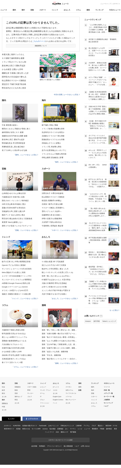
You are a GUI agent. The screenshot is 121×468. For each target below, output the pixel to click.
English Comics (58, 400)
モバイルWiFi (36, 429)
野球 (28, 390)
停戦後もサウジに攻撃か (51, 143)
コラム (78, 10)
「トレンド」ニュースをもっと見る (24, 298)
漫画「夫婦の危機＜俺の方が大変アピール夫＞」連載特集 (60, 334)
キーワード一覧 (109, 396)
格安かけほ (26, 429)
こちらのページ (38, 41)
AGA (57, 432)
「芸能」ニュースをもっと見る (26, 230)
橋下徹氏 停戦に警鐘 (50, 125)
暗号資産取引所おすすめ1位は (14, 334)
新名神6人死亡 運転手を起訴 (13, 139)
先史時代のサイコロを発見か (53, 132)
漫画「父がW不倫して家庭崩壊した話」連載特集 (60, 344)
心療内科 (79, 425)
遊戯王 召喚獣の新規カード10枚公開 (16, 294)
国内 (14, 10)
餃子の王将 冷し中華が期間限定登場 (16, 262)
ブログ (93, 425)
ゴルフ (29, 396)
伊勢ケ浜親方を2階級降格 (52, 219)
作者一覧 (107, 390)
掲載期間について (41, 46)
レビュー (43, 387)
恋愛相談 (60, 429)
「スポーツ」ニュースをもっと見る (64, 230)
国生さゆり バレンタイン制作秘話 (15, 201)
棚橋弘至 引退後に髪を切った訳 (15, 73)
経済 (3, 390)
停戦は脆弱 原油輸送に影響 (52, 157)
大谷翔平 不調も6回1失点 (52, 222)
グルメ (42, 400)
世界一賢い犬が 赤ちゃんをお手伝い (56, 276)
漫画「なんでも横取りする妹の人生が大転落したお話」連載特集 (60, 341)
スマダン (69, 387)
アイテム (86, 425)
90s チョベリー (71, 400)
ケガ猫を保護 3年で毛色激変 (53, 262)
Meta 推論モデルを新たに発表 (13, 272)
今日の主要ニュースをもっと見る (67, 94)
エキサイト (116, 4)
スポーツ (42, 10)
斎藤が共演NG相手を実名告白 (13, 208)
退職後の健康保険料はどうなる (14, 341)
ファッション (44, 403)
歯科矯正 (109, 429)
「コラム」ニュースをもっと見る (25, 367)
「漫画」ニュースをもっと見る (66, 363)
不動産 (102, 429)
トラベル (69, 396)
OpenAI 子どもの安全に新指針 (14, 265)
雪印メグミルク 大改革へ (52, 211)
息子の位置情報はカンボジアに (54, 150)
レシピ (80, 429)
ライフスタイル (71, 393)
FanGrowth (42, 425)
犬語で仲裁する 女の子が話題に (54, 294)
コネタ (55, 390)
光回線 (18, 429)
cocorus (45, 429)
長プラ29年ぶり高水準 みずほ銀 (14, 150)
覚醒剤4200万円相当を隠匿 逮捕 (14, 136)
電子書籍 (73, 432)
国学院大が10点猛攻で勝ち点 (14, 77)
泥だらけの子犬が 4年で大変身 (54, 265)
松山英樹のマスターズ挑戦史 (14, 81)
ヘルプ (106, 406)
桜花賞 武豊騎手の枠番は (52, 201)
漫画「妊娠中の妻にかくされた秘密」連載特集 (60, 348)
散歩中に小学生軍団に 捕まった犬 (55, 269)
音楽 (16, 393)
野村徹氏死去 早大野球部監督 (13, 143)
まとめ (4, 396)
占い (66, 429)
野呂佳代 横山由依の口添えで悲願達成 (17, 219)
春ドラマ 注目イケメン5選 (12, 362)
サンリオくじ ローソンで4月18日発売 (17, 269)
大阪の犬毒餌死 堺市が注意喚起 (54, 283)
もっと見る (114, 310)
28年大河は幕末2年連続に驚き (14, 204)
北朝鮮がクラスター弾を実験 (53, 136)
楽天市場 (97, 321)
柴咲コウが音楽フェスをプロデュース (17, 226)
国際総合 (5, 403)
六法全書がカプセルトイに (12, 344)
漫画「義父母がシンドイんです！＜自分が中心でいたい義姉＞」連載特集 (60, 359)
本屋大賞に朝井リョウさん (13, 54)
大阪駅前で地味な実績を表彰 (13, 330)
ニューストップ (105, 4)
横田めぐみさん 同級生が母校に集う (16, 129)
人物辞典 (107, 400)
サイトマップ (108, 403)
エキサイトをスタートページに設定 (60, 440)
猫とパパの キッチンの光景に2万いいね (57, 272)
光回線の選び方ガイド (29, 425)
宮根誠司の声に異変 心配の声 (13, 211)
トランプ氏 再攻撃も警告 (52, 147)
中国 (3, 407)
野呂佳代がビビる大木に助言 (14, 88)
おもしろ (67, 10)
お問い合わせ (85, 446)
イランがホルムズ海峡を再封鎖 (54, 154)
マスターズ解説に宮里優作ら (53, 208)
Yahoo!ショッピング (109, 321)
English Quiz (57, 396)
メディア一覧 (108, 393)
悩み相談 (52, 429)
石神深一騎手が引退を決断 (52, 204)
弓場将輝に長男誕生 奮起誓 (52, 226)
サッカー (30, 393)
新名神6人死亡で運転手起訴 (13, 66)
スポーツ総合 (31, 387)
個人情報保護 (68, 446)
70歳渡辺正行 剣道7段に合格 (13, 197)
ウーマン (73, 429)
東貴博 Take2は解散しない (12, 222)
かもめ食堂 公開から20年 (12, 69)
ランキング (99, 10)
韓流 (16, 400)
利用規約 (42, 446)
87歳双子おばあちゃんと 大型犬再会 (56, 280)
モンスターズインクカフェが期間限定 (17, 280)
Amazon (88, 321)
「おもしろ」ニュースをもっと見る (64, 298)
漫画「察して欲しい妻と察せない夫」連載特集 (60, 330)
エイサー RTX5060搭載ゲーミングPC (17, 276)
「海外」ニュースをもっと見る (66, 162)
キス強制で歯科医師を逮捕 (13, 58)
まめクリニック (53, 425)
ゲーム (42, 393)
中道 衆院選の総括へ (10, 125)
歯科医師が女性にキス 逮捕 (12, 132)
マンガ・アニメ (45, 390)
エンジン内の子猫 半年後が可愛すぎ (56, 290)
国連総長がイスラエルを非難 (53, 139)
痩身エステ (64, 432)
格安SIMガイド (9, 429)
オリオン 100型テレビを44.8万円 (15, 290)
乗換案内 (95, 429)
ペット (55, 403)
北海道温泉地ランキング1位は (14, 359)
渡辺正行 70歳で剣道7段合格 (14, 84)
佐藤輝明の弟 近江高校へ (52, 215)
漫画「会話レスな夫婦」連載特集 (55, 352)
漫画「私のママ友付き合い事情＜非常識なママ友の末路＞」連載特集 (60, 337)
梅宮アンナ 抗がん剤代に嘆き (13, 215)
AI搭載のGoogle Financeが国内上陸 (16, 283)
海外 (23, 10)
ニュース (3, 10)
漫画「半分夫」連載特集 (51, 355)
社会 (3, 387)
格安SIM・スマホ (111, 425)
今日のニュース (115, 10)
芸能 (32, 10)
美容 (115, 429)
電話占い (101, 425)
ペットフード (49, 432)
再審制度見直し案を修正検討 (13, 147)
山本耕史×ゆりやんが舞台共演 (14, 193)
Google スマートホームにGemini (15, 287)
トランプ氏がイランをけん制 (14, 62)
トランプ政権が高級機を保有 (53, 129)
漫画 (88, 10)
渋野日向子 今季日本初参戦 (52, 193)
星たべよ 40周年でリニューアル (14, 337)
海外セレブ (18, 396)
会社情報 (34, 446)
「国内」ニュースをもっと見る (26, 155)
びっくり (56, 387)
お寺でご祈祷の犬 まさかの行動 (54, 287)
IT (40, 396)
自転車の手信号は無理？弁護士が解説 (17, 355)
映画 (16, 390)
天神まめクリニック (67, 425)
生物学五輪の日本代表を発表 (13, 348)
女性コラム (69, 390)
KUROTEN (16, 425)
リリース (107, 387)
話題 (79, 390)
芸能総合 (18, 387)
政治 (3, 393)
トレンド (55, 10)
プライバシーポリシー (54, 446)
